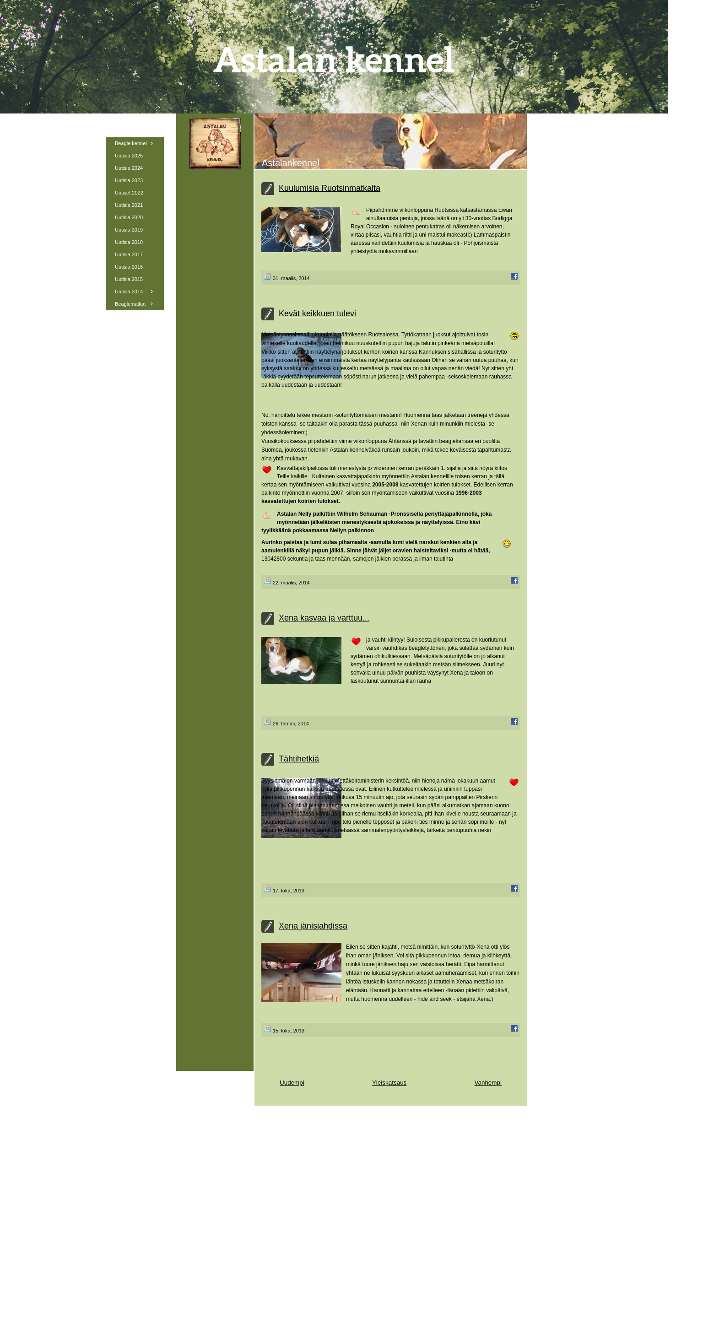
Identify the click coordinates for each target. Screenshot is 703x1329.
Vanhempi (488, 1082)
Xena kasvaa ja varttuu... (324, 617)
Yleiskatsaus (389, 1082)
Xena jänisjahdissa (313, 925)
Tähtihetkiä (299, 758)
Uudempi (292, 1082)
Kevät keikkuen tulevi (317, 313)
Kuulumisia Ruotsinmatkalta (329, 188)
